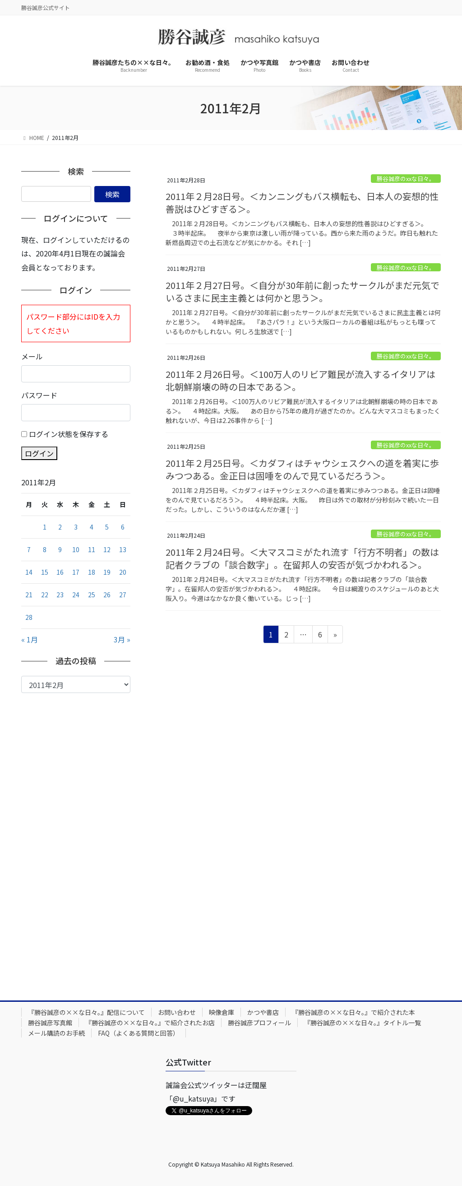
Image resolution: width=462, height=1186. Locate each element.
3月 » (122, 639)
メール (32, 356)
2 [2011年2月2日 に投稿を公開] (60, 526)
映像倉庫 (221, 1012)
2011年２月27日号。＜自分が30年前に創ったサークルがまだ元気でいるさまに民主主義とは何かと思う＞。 (302, 291)
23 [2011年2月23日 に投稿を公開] (60, 594)
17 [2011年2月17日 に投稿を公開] (75, 572)
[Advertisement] (75, 839)
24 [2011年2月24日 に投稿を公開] (75, 594)
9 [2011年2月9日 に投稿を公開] (60, 549)
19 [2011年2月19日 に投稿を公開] (107, 572)
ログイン (39, 453)
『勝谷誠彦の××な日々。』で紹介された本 (353, 1012)
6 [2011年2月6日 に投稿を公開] (123, 526)
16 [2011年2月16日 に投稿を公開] (60, 572)
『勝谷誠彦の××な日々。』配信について (86, 1012)
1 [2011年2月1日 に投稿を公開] (44, 526)
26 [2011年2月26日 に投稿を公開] (107, 594)
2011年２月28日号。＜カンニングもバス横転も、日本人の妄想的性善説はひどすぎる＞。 (302, 202)
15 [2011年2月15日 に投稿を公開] (44, 572)
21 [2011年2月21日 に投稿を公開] (28, 594)
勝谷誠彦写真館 (50, 1022)
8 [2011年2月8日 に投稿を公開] (44, 549)
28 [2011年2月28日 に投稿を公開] (28, 617)
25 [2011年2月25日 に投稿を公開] (91, 594)
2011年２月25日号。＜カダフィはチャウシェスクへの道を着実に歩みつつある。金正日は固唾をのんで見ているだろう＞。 (302, 469)
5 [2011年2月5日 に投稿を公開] (107, 526)
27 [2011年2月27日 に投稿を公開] (122, 594)
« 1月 (29, 639)
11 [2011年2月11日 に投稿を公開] (91, 549)
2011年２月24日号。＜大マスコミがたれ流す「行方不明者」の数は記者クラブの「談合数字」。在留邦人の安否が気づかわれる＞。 (302, 558)
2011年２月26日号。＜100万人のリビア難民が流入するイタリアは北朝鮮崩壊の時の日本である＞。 (300, 380)
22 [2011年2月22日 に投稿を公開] (44, 594)
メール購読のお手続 (56, 1032)
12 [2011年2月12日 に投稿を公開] (107, 549)
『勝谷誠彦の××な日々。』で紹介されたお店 (150, 1022)
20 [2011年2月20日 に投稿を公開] (122, 572)
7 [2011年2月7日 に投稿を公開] (29, 549)
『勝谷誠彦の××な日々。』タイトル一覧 (362, 1022)
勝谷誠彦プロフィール (259, 1022)
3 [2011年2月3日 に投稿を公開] (76, 526)
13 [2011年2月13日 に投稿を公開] (122, 549)
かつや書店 (263, 1012)
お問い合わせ (177, 1012)
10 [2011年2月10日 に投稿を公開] (75, 549)
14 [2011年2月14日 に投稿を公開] (28, 572)
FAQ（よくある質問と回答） (138, 1032)
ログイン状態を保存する (68, 433)
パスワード (39, 395)
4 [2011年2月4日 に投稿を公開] (91, 526)
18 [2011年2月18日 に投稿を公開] (91, 572)
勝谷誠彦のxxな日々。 (406, 178)
